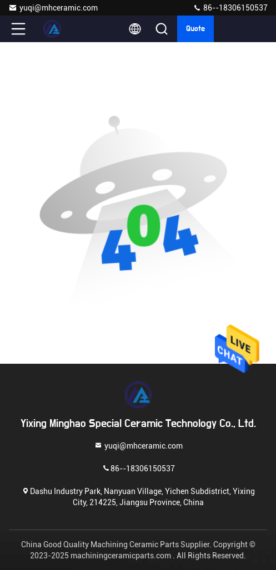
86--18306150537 (230, 7)
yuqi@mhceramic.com (53, 7)
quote (195, 29)
